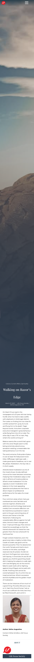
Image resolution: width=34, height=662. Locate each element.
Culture (8, 384)
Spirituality (24, 384)
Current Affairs (16, 384)
